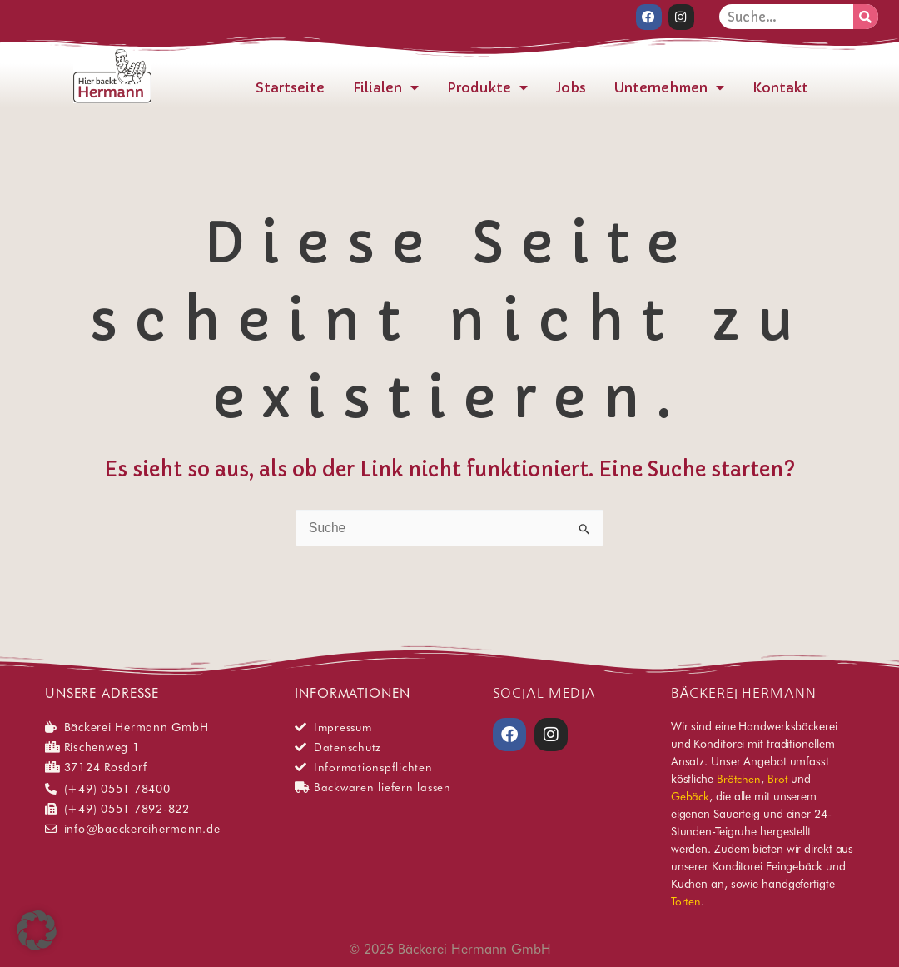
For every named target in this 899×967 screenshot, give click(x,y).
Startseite (290, 86)
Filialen (386, 86)
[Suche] (865, 16)
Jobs (571, 86)
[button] (36, 930)
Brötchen (739, 778)
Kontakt (780, 86)
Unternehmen (669, 86)
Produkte (487, 86)
